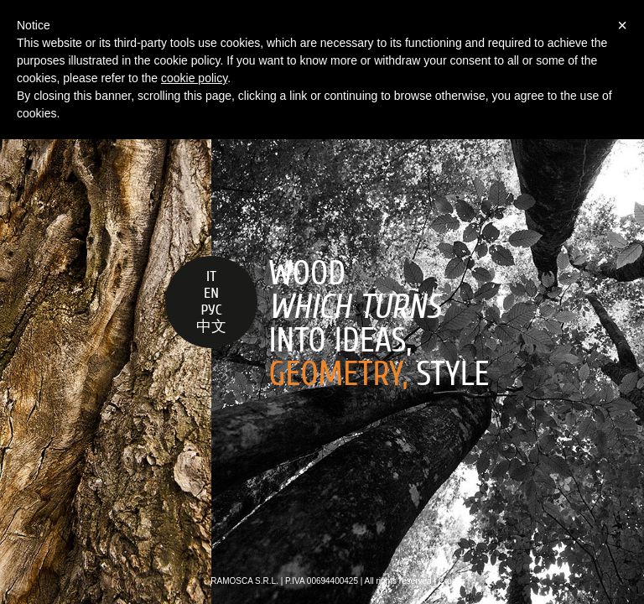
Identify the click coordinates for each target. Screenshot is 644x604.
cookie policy (194, 78)
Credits (452, 581)
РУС (210, 310)
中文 (211, 327)
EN (211, 293)
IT (211, 276)
